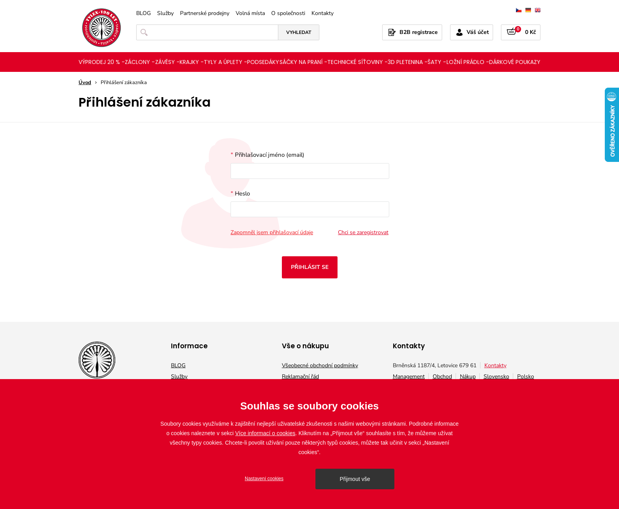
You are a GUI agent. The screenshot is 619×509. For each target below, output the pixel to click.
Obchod (442, 376)
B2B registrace (419, 32)
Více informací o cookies (265, 433)
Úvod (85, 82)
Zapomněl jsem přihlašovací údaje (272, 232)
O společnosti (288, 13)
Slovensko (496, 376)
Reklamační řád (300, 376)
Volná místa (250, 13)
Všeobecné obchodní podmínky (320, 365)
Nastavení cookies (264, 478)
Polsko (525, 376)
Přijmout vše (355, 479)
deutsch (528, 10)
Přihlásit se (309, 267)
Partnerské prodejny (204, 13)
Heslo (309, 204)
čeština (518, 10)
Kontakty (322, 13)
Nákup (468, 376)
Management (409, 376)
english (537, 10)
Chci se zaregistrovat (363, 232)
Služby (165, 13)
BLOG (143, 13)
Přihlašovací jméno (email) (309, 165)
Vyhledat (298, 32)
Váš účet (478, 32)
